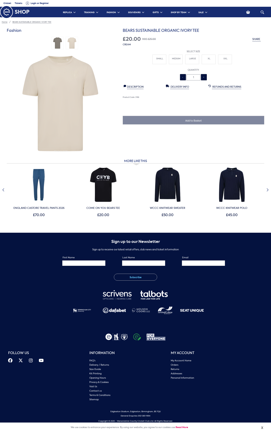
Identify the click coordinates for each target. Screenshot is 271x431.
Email (185, 257)
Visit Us (93, 386)
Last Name (128, 257)
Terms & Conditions (99, 395)
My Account (182, 353)
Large (192, 58)
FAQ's (92, 360)
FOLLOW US (18, 353)
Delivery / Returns (99, 364)
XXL (225, 58)
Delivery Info (177, 87)
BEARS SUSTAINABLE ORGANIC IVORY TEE (31, 22)
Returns (175, 369)
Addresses (176, 373)
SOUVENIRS (136, 8)
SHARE (258, 39)
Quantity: (193, 69)
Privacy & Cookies (99, 382)
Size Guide (95, 369)
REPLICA (69, 8)
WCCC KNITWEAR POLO (231, 208)
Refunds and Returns (224, 87)
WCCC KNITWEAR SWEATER (167, 208)
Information (102, 353)
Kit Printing (95, 373)
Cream (127, 44)
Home (4, 22)
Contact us (95, 390)
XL (209, 58)
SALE (203, 8)
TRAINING (91, 8)
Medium (176, 58)
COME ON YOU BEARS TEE (103, 208)
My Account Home (181, 360)
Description (134, 87)
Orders (174, 364)
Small (159, 58)
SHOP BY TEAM (181, 8)
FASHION (113, 8)
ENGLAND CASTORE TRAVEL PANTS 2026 (38, 208)
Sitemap (94, 399)
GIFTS (158, 8)
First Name (69, 257)
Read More (182, 427)
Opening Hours (97, 377)
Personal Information (182, 377)
